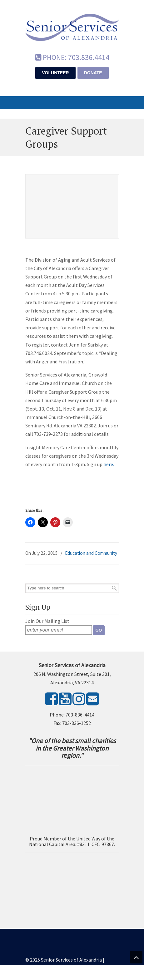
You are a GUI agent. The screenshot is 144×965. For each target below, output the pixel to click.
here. (108, 464)
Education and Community (91, 553)
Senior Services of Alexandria (72, 25)
